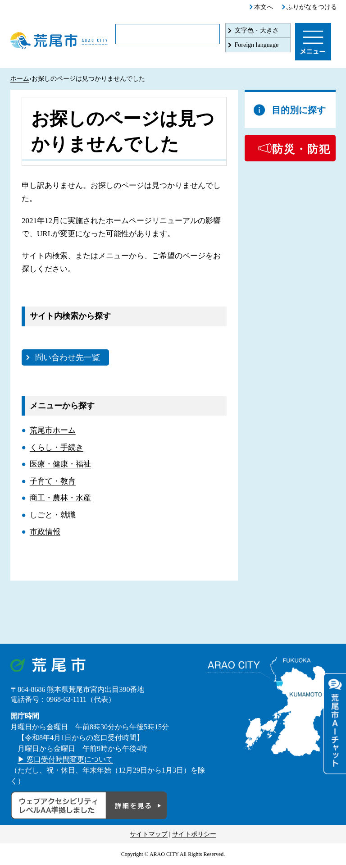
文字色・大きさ (257, 30)
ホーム (19, 78)
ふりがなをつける (312, 7)
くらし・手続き (56, 447)
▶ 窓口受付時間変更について (65, 759)
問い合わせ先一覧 (67, 357)
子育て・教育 (53, 481)
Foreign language (257, 44)
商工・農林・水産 (60, 498)
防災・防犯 (301, 149)
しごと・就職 (53, 515)
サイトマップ (149, 834)
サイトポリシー (194, 834)
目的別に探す (299, 110)
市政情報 (45, 531)
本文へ (263, 7)
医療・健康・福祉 (60, 464)
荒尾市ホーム (53, 430)
